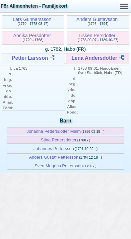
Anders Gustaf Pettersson (53, 157)
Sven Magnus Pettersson (58, 165)
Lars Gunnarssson (32, 19)
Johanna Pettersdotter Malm (54, 131)
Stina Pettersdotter (59, 139)
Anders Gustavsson (97, 19)
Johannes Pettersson (53, 148)
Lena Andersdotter (94, 58)
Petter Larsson (30, 58)
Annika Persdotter (32, 35)
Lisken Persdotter (97, 35)
